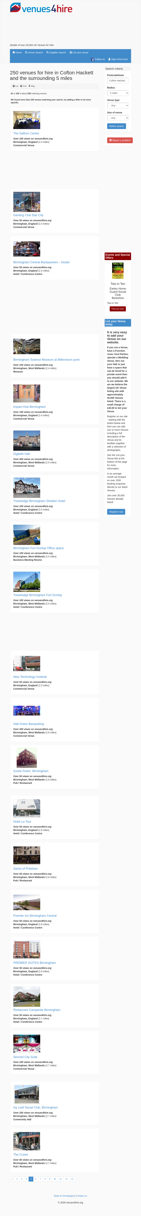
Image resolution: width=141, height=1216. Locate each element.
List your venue (79, 52)
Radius (111, 87)
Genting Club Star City (28, 215)
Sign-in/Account (118, 59)
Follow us (98, 59)
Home (17, 52)
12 (66, 1179)
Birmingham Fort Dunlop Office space (38, 548)
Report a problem (120, 140)
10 (55, 1179)
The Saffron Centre (26, 133)
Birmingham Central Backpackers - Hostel (41, 262)
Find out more (118, 309)
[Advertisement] (104, 23)
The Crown (20, 1154)
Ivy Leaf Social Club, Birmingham (35, 1107)
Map (31, 86)
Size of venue (114, 112)
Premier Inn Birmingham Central (35, 915)
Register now (116, 511)
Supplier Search (56, 52)
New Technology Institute (30, 676)
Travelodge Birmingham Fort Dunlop (37, 595)
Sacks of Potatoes (25, 868)
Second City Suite (25, 1057)
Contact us (81, 1195)
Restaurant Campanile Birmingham (36, 1010)
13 (72, 1179)
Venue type (113, 100)
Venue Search (34, 52)
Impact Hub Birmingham (29, 406)
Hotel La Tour (22, 821)
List (15, 86)
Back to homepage (64, 1195)
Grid (23, 86)
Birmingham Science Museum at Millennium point (46, 359)
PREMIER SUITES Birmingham (34, 962)
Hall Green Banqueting (28, 724)
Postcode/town (115, 75)
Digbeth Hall (21, 454)
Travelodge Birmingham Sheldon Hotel (39, 501)
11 (61, 1179)
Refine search (116, 126)
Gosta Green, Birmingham (30, 771)
